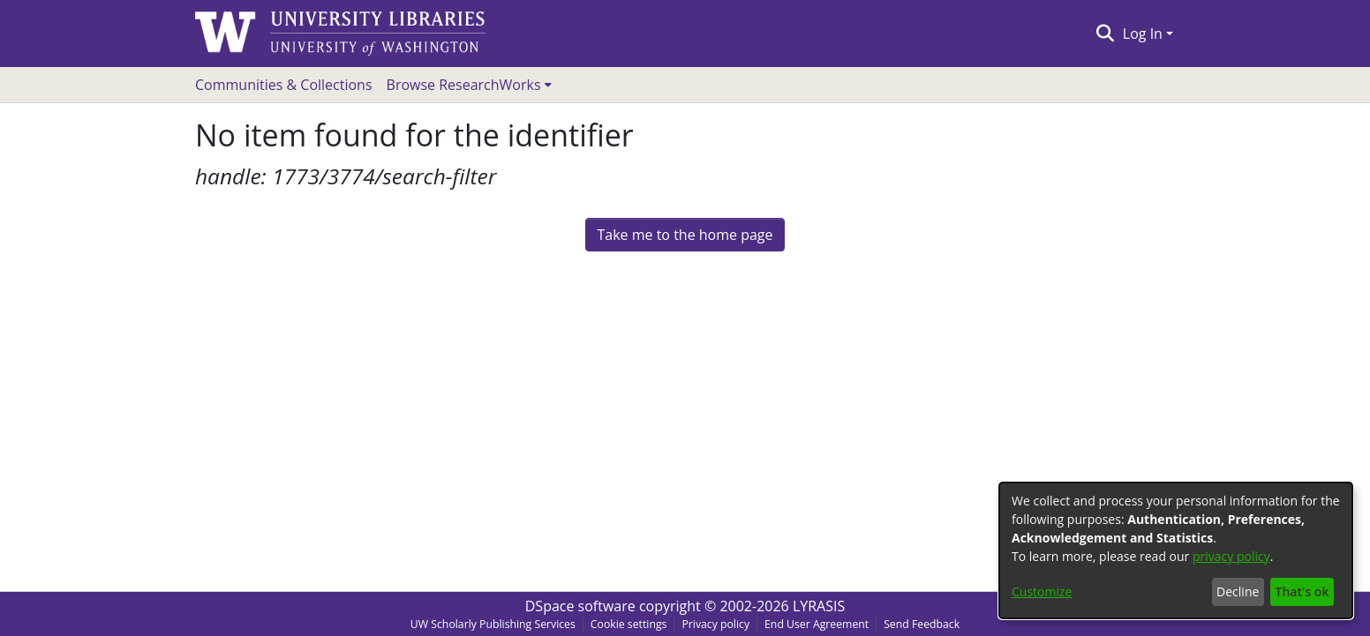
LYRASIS (819, 606)
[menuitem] (469, 84)
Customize (1042, 591)
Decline (1237, 591)
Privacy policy (715, 624)
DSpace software (580, 606)
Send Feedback (922, 624)
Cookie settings (629, 624)
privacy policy (1231, 556)
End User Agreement (816, 624)
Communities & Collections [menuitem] (284, 84)
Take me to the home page (684, 234)
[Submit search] (1105, 33)
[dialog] (1175, 550)
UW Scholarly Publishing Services (493, 624)
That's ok (1302, 591)
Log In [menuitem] (1143, 33)
